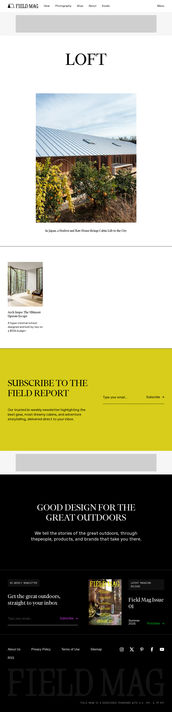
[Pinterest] (141, 649)
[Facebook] (152, 649)
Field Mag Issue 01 (145, 603)
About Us (14, 649)
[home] (23, 6)
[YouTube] (162, 649)
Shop (80, 6)
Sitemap (96, 649)
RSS (11, 657)
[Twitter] (131, 649)
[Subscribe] (155, 397)
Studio (106, 6)
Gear (47, 6)
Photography (63, 6)
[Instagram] (121, 649)
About (92, 6)
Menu (160, 6)
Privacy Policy (41, 649)
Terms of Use (70, 649)
